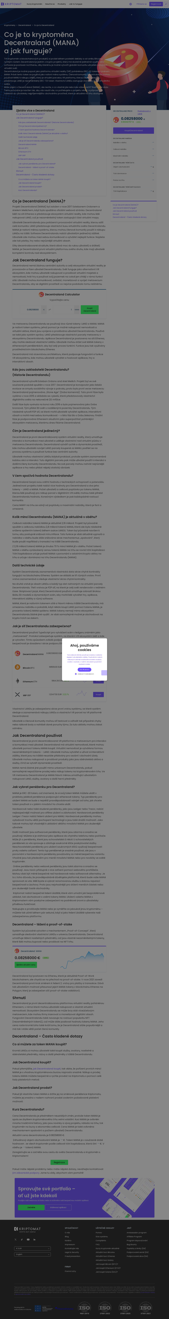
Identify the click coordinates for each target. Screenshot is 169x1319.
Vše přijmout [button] (84, 669)
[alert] (84, 659)
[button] (84, 674)
